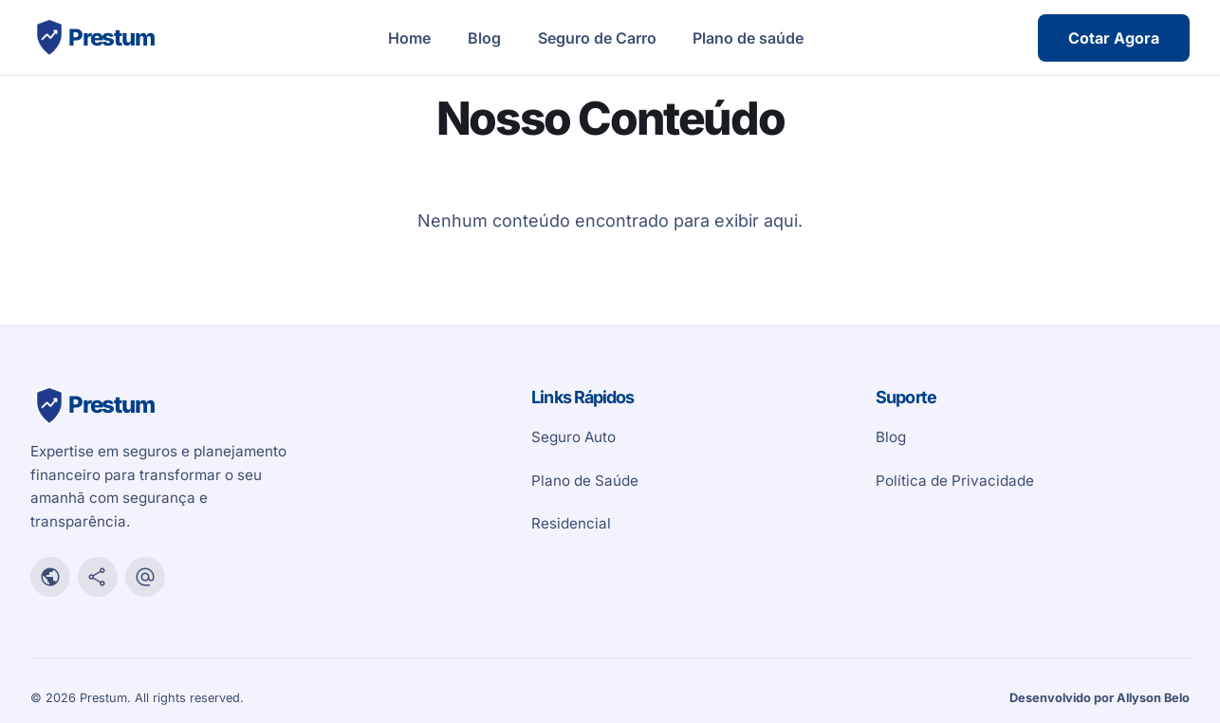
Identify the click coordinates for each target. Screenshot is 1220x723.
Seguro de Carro (597, 37)
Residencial (571, 523)
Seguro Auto (573, 437)
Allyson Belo (1153, 698)
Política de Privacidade (955, 481)
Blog (484, 37)
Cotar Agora (1113, 37)
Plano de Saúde (584, 481)
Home (409, 37)
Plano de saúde (748, 37)
